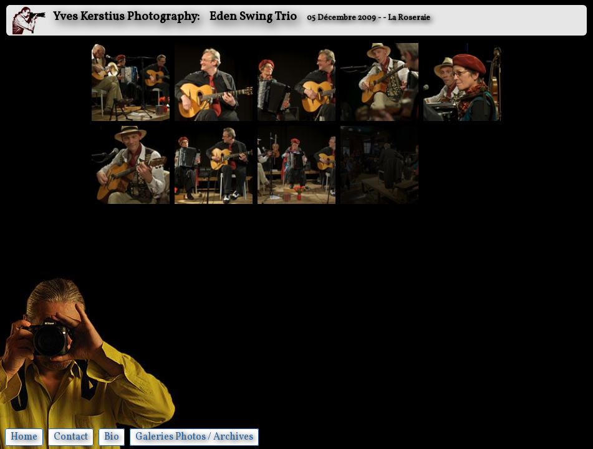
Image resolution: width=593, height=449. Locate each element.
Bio (111, 437)
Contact (71, 437)
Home (24, 437)
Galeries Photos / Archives (194, 437)
